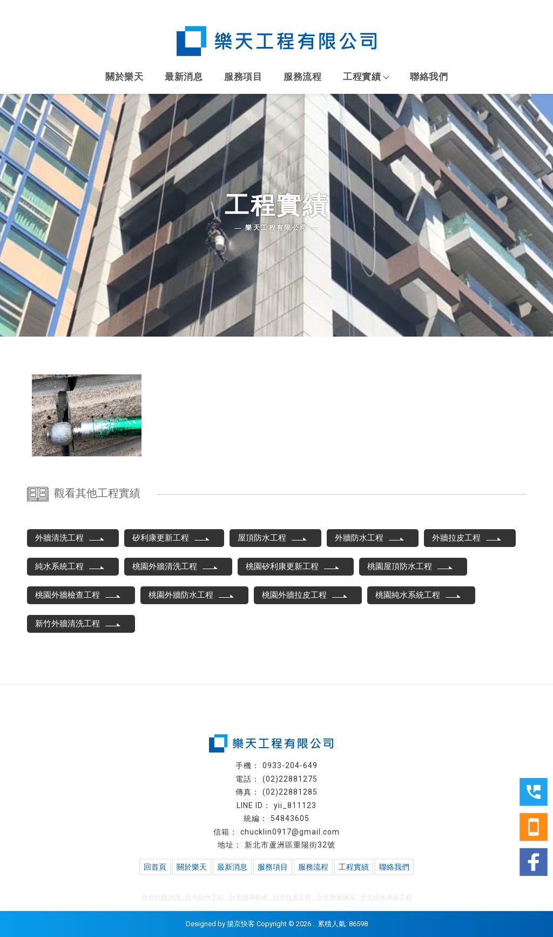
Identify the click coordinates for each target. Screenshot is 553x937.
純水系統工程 (70, 566)
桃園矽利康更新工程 (293, 566)
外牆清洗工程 (70, 538)
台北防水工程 (204, 897)
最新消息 (184, 76)
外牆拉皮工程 (467, 538)
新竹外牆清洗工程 (78, 623)
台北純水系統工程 (386, 897)
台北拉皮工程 (292, 897)
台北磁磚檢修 (248, 897)
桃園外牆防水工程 (192, 595)
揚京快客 (241, 924)
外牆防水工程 (370, 538)
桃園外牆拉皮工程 (305, 595)
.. (314, 924)
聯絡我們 (429, 76)
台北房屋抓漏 (335, 897)
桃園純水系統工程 (418, 595)
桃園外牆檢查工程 (78, 595)
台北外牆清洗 (160, 897)
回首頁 (155, 867)
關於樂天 (124, 76)
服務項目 (243, 76)
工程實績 (365, 76)
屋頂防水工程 (273, 538)
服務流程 (302, 76)
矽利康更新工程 (171, 538)
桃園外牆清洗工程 (175, 566)
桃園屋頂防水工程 (410, 566)
